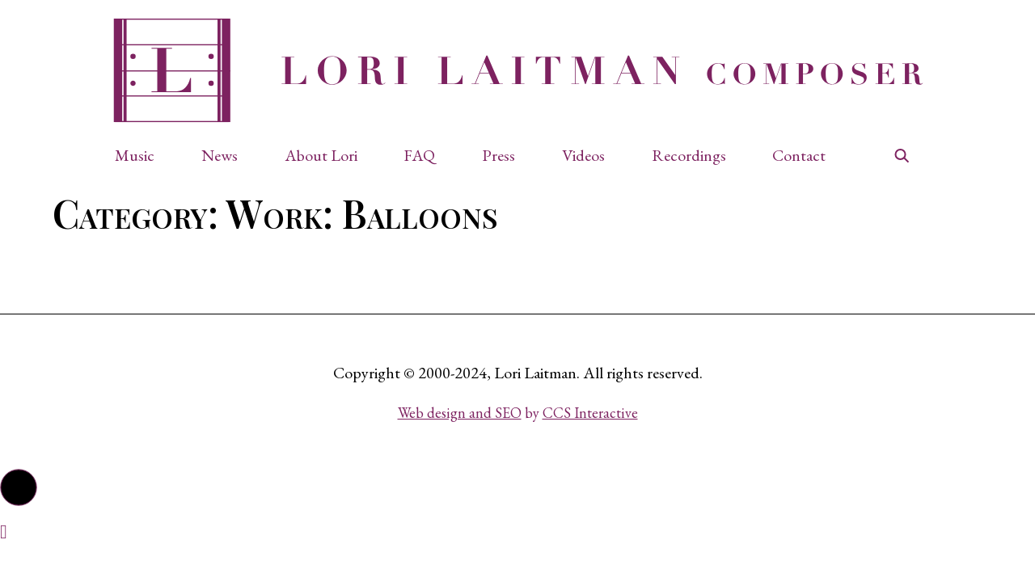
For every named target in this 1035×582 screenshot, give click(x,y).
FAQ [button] (419, 155)
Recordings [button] (689, 155)
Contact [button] (799, 155)
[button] (143, 155)
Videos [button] (583, 155)
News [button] (219, 155)
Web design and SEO (460, 412)
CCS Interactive (590, 412)
